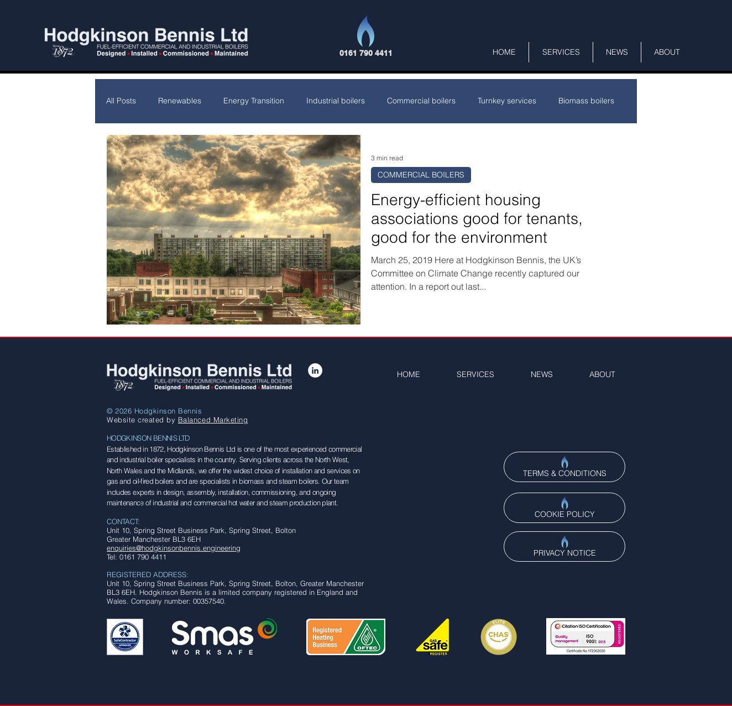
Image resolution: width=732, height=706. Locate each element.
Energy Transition (253, 101)
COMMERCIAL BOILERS (421, 175)
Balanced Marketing (213, 419)
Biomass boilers (586, 101)
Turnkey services (507, 101)
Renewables (179, 101)
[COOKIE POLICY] (564, 508)
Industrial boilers (335, 101)
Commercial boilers (421, 101)
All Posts (121, 101)
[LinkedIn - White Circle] (315, 370)
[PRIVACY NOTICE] (564, 546)
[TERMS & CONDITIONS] (564, 467)
